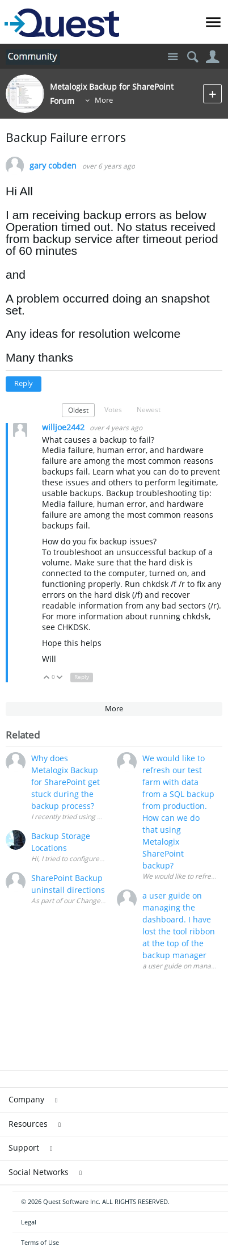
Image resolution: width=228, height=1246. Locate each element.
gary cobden (53, 166)
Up (47, 678)
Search (192, 57)
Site (173, 57)
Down (60, 678)
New (212, 93)
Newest (149, 409)
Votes (113, 409)
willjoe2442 (64, 427)
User (212, 57)
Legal (28, 1222)
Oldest (78, 409)
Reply (23, 383)
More (104, 100)
